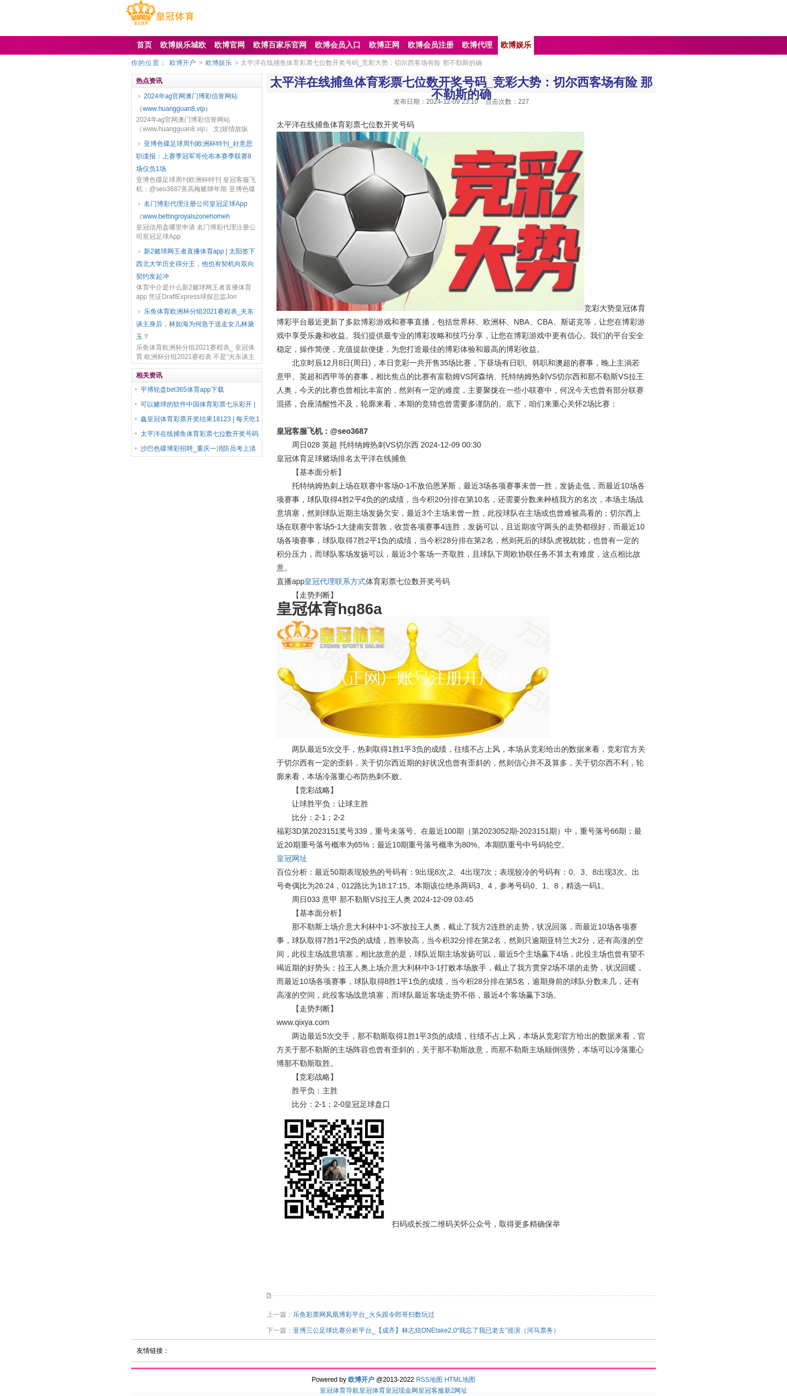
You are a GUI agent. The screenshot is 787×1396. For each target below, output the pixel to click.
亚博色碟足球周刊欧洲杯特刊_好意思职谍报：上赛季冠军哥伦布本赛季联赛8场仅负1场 (194, 156)
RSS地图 (429, 1379)
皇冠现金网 (401, 1390)
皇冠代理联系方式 (335, 581)
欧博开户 (182, 63)
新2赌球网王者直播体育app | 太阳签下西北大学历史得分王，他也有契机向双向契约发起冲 (195, 264)
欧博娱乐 (218, 63)
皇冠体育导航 (339, 1390)
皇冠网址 (292, 858)
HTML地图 (459, 1379)
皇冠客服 (431, 1390)
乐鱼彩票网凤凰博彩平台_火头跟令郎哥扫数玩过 (363, 1314)
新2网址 (456, 1390)
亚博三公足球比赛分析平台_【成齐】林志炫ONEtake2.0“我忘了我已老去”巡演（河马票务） (426, 1330)
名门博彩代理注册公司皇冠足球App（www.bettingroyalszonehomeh (191, 210)
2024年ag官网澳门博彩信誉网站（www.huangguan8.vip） (187, 102)
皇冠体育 (372, 1390)
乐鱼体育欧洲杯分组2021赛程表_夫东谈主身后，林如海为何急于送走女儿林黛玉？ (195, 324)
